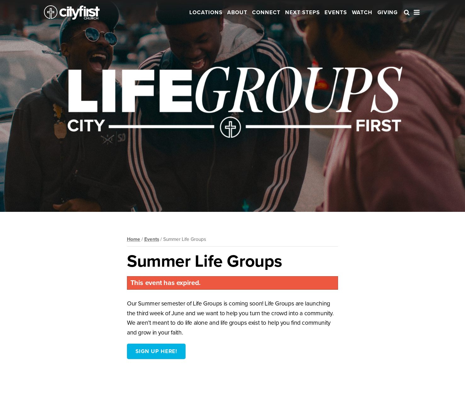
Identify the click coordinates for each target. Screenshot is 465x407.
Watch (362, 12)
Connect (266, 12)
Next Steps (302, 12)
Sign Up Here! (156, 351)
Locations (205, 12)
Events (335, 12)
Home (133, 239)
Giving (387, 12)
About (237, 12)
